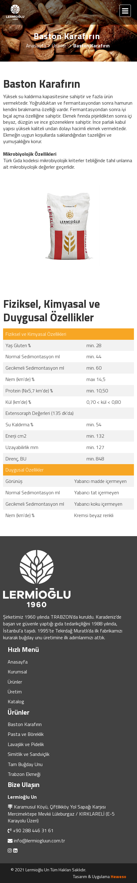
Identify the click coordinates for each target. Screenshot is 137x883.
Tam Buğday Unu (25, 764)
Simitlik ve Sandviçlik (28, 754)
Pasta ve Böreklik (26, 734)
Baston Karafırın (25, 724)
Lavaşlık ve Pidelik (26, 744)
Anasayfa (18, 661)
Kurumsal (17, 671)
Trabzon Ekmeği (24, 774)
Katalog (16, 701)
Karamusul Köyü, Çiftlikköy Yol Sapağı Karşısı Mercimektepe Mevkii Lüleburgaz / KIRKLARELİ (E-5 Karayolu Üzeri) (61, 813)
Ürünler (15, 681)
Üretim (15, 691)
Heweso (118, 876)
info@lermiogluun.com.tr (39, 840)
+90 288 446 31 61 (33, 830)
